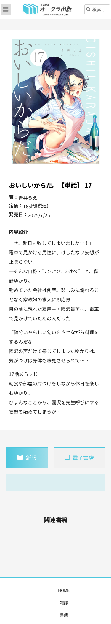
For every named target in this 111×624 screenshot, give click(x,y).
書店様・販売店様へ (29, 602)
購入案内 (90, 590)
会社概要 (62, 602)
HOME (18, 590)
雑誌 (33, 590)
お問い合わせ (87, 602)
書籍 (47, 590)
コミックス (66, 590)
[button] (6, 9)
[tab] (27, 457)
